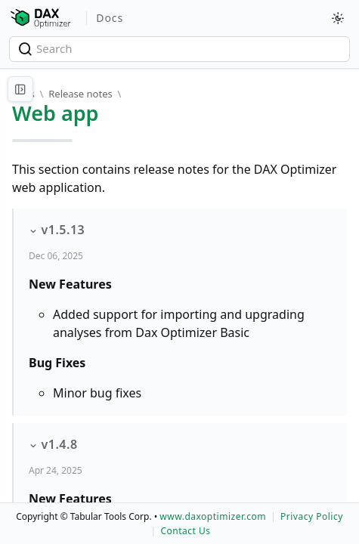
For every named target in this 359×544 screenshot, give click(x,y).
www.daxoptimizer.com (212, 516)
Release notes (80, 93)
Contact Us (185, 530)
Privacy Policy (311, 516)
